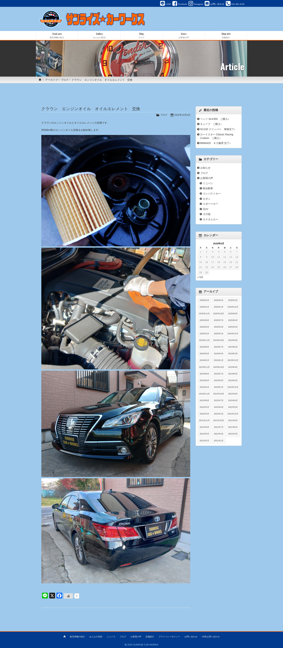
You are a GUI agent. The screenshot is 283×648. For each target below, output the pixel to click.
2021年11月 (204, 421)
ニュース (111, 636)
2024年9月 (233, 340)
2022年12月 (233, 387)
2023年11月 (204, 367)
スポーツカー (210, 204)
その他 (206, 214)
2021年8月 (204, 427)
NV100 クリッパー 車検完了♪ (217, 129)
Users (183, 35)
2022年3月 (233, 407)
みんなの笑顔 (95, 636)
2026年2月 (204, 307)
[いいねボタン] (68, 596)
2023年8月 (204, 374)
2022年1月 (218, 414)
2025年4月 (218, 327)
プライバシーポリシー (169, 636)
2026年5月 (204, 300)
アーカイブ (51, 80)
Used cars (57, 35)
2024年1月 (218, 360)
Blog (141, 35)
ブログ (64, 80)
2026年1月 (218, 307)
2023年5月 (204, 381)
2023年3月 (233, 381)
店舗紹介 (149, 636)
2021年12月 (233, 414)
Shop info (226, 35)
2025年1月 (218, 334)
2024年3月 (233, 354)
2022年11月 (204, 394)
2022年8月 (204, 401)
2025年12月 (233, 307)
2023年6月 (233, 374)
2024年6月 (233, 347)
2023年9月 (233, 367)
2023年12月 (233, 360)
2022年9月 (233, 394)
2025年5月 (204, 327)
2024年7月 (218, 347)
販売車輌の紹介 (77, 636)
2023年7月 (218, 374)
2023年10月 (218, 367)
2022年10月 (218, 394)
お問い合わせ (190, 636)
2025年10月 (218, 314)
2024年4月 (218, 354)
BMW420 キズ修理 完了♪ (215, 143)
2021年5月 (204, 434)
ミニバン (208, 183)
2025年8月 (204, 320)
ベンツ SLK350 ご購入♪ (214, 119)
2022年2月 (204, 414)
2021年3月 (233, 434)
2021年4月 (218, 434)
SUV (205, 209)
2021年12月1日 (182, 115)
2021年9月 (233, 421)
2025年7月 (218, 320)
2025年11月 (204, 314)
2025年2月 (204, 334)
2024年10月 (218, 340)
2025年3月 (233, 327)
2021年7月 (218, 427)
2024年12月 (233, 334)
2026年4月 (218, 300)
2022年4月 (218, 407)
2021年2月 (204, 441)
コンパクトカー (212, 193)
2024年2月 (204, 360)
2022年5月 (204, 407)
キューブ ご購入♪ (211, 124)
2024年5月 (204, 354)
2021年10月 (218, 421)
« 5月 (200, 277)
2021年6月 (233, 427)
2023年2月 (204, 387)
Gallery (99, 35)
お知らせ (205, 168)
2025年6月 (233, 320)
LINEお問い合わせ (211, 636)
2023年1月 (218, 387)
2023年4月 (218, 381)
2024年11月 (204, 340)
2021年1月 (218, 441)
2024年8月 (204, 347)
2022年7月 (218, 401)
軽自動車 (208, 188)
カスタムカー (210, 219)
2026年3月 (233, 300)
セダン (206, 198)
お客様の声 (206, 178)
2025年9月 (233, 314)
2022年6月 (233, 401)
